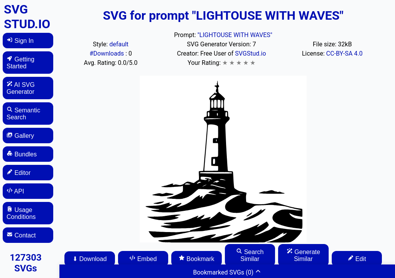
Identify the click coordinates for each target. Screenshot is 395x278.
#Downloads (107, 53)
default (118, 44)
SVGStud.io (250, 53)
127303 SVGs (26, 263)
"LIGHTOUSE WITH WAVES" (235, 35)
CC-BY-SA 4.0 (344, 53)
